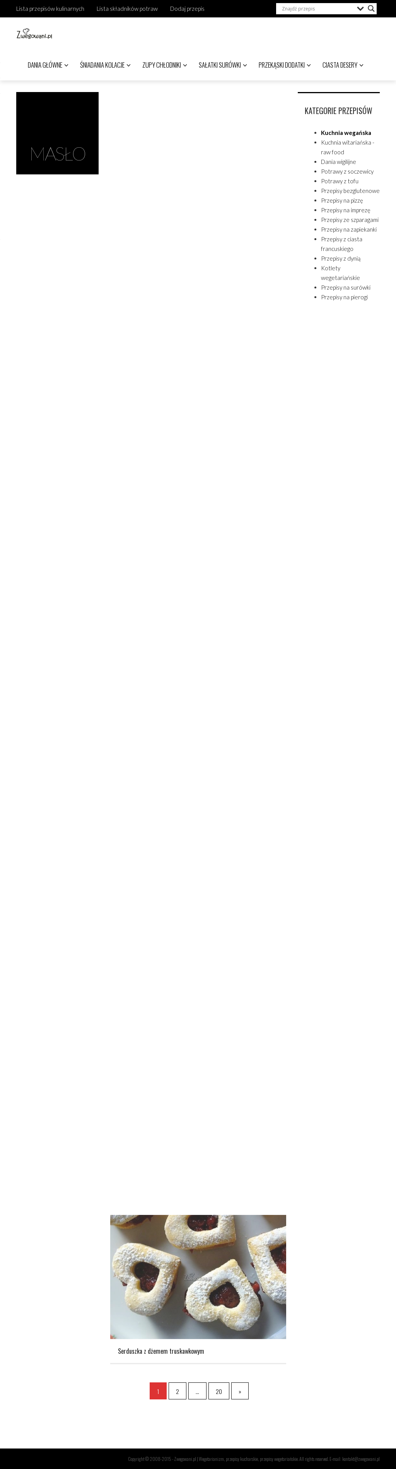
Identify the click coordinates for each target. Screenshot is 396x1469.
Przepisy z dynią (340, 258)
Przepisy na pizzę (342, 200)
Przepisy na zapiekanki (349, 229)
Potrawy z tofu (339, 180)
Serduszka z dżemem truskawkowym (161, 1355)
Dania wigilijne (338, 161)
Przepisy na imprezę (345, 209)
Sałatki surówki (223, 65)
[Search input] (317, 8)
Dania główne (48, 65)
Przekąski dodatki (285, 65)
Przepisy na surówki (345, 287)
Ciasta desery (343, 65)
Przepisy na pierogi (344, 296)
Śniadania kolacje (105, 65)
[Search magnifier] (371, 8)
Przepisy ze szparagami (350, 219)
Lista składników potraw (127, 8)
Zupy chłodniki (164, 65)
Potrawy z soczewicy (347, 171)
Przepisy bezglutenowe (350, 190)
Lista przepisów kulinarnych (50, 8)
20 (219, 1391)
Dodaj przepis (187, 8)
